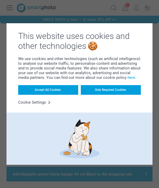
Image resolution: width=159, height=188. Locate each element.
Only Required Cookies (110, 90)
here (131, 77)
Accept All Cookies (48, 90)
